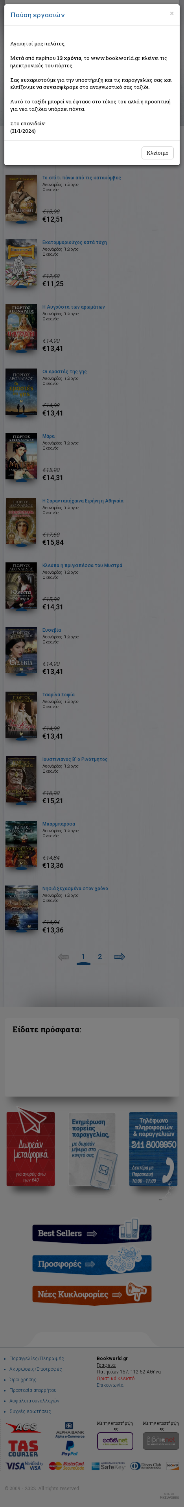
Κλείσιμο (158, 152)
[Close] (172, 13)
